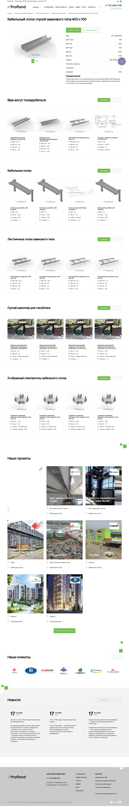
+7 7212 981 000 (53, 779)
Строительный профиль (103, 785)
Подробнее (104, 100)
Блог (84, 7)
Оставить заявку (116, 8)
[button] (120, 100)
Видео (78, 7)
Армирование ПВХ (101, 778)
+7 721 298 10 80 (113, 5)
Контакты (92, 7)
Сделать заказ (73, 30)
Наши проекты (61, 7)
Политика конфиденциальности (106, 795)
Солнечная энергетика (102, 788)
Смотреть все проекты (64, 642)
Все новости (103, 711)
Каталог (36, 7)
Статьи (71, 7)
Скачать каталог (92, 30)
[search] (102, 7)
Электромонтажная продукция (105, 782)
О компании (48, 7)
